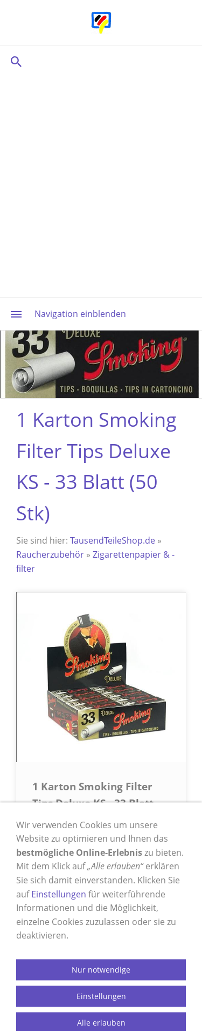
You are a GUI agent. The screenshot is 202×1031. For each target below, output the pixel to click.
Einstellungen (58, 943)
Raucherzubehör (50, 554)
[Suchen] (101, 61)
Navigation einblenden (80, 314)
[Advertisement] (101, 185)
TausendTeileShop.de (112, 540)
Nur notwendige (101, 1019)
